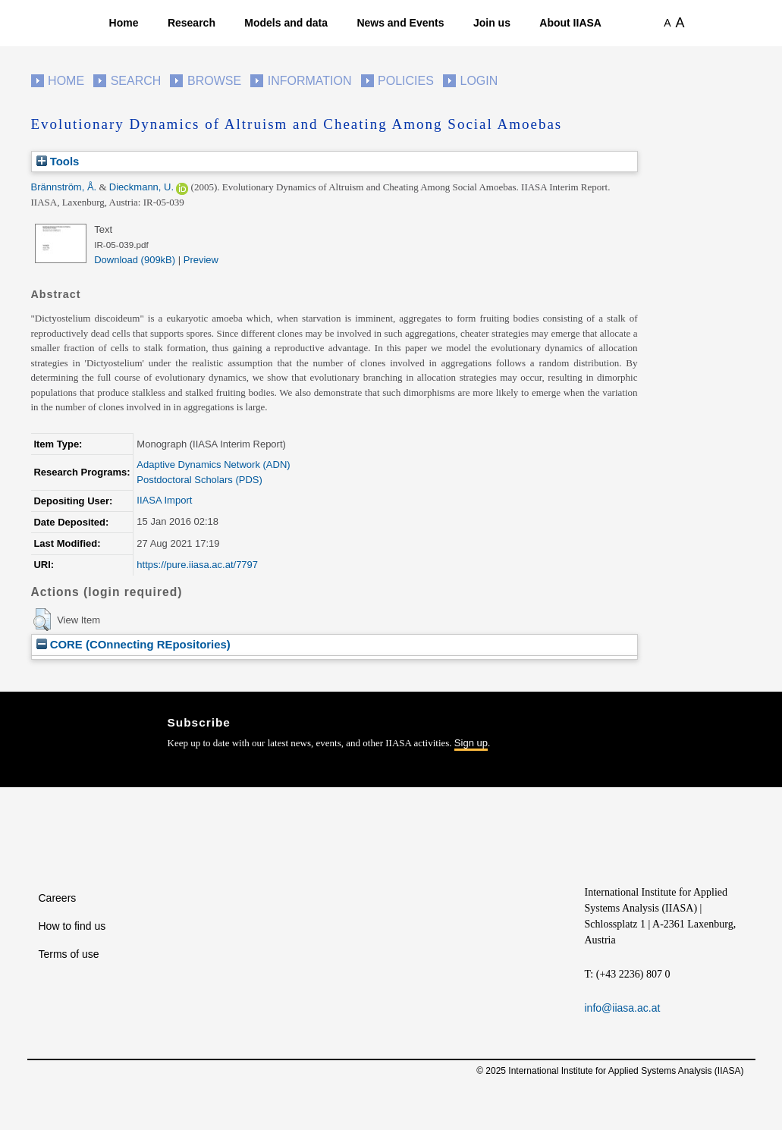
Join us (491, 23)
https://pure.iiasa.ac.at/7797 (197, 564)
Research (191, 23)
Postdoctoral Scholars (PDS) (199, 479)
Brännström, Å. (64, 187)
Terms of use (69, 954)
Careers (58, 898)
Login (479, 80)
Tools (58, 161)
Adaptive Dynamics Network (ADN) (213, 464)
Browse (214, 80)
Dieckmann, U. (141, 187)
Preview (201, 259)
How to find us (72, 926)
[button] (42, 619)
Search (136, 80)
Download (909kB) (134, 259)
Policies (406, 80)
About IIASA (570, 23)
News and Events (400, 23)
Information (310, 80)
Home (124, 23)
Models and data (286, 23)
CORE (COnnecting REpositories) (133, 644)
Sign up (471, 743)
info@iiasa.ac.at (623, 1008)
